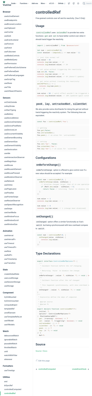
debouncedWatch (11, 336)
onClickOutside (10, 102)
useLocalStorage (11, 278)
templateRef (9, 309)
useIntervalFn (9, 239)
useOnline (8, 185)
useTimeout (9, 243)
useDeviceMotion (11, 118)
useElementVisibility (12, 145)
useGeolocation (10, 149)
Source (38, 369)
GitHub (62, 3)
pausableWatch (10, 344)
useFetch (8, 48)
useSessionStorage (12, 282)
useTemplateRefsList (13, 317)
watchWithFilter (10, 355)
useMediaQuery (10, 60)
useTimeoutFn (10, 247)
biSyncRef (8, 385)
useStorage (9, 286)
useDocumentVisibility (13, 134)
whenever (8, 359)
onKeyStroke (9, 106)
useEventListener (11, 40)
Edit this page (43, 378)
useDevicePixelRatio (12, 126)
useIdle (7, 153)
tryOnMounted (10, 297)
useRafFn (8, 255)
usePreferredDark (11, 71)
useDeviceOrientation (13, 122)
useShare (8, 83)
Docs (45, 369)
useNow (7, 251)
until (6, 351)
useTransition (9, 263)
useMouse (8, 165)
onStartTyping (10, 110)
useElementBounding (13, 138)
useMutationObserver (13, 177)
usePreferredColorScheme (15, 67)
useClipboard (9, 28)
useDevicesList (10, 130)
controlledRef (10, 393)
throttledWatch (10, 347)
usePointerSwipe (11, 197)
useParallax (9, 193)
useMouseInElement (12, 169)
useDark (7, 36)
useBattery (8, 114)
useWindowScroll (11, 220)
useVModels (9, 325)
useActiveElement (11, 16)
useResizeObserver (12, 201)
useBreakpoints (10, 20)
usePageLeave (10, 189)
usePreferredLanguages (14, 75)
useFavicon (9, 44)
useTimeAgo (9, 370)
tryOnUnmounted (11, 301)
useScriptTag (9, 79)
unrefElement (9, 313)
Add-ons (35, 3)
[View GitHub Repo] (69, 3)
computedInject (10, 305)
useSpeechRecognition (13, 205)
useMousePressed (12, 173)
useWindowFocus (11, 216)
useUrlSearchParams (13, 91)
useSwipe (8, 209)
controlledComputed (12, 389)
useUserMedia (10, 212)
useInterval (8, 235)
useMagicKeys (10, 161)
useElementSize (10, 142)
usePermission (10, 63)
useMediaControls (11, 56)
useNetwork (9, 181)
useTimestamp (10, 259)
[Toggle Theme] (78, 3)
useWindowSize (10, 224)
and (5, 381)
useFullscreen (10, 52)
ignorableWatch (10, 340)
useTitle (7, 87)
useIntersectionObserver (14, 157)
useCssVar (8, 32)
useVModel (9, 321)
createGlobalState (11, 274)
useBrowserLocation (12, 24)
